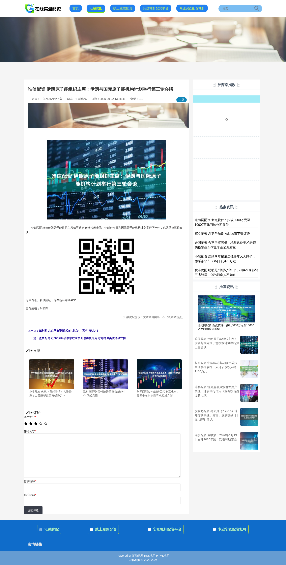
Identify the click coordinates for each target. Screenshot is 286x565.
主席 (181, 99)
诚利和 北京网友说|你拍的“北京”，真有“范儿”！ (69, 330)
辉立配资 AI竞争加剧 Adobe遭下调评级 (222, 233)
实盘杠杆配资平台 (155, 8)
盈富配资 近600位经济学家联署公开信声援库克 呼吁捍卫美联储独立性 (82, 338)
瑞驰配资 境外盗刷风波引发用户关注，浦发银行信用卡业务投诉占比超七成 (217, 391)
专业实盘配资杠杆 (192, 8)
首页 (75, 8)
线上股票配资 (122, 8)
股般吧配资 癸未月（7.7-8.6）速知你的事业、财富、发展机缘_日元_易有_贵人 (216, 415)
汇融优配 (96, 8)
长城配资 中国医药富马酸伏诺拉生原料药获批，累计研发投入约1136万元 (216, 367)
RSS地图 (149, 555)
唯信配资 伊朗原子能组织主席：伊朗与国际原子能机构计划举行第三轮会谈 (217, 343)
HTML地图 (162, 555)
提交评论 (33, 510)
